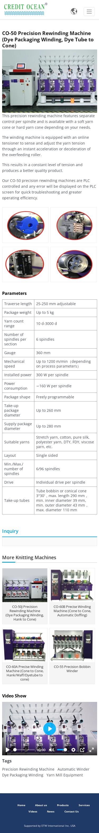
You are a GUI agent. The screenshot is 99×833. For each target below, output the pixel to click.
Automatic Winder (72, 769)
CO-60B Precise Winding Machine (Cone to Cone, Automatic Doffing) (72, 610)
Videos (33, 811)
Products (63, 805)
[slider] (24, 749)
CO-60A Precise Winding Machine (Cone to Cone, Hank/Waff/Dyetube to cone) (25, 673)
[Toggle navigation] (89, 11)
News (50, 811)
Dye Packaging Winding (22, 774)
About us (41, 805)
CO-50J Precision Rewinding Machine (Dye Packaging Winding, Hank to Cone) (25, 613)
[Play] (7, 750)
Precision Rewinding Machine (28, 769)
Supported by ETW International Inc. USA (49, 825)
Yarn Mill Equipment (64, 774)
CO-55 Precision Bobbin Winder (72, 668)
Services (84, 805)
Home (21, 805)
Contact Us (71, 811)
